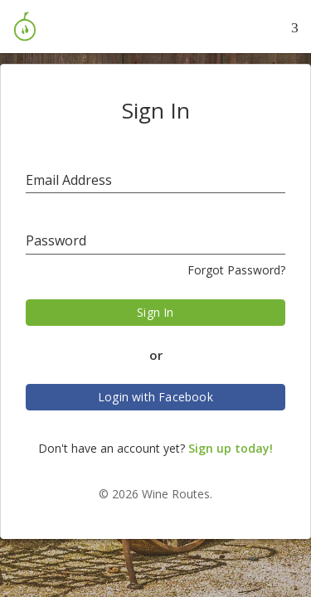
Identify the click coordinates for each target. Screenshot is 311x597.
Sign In (155, 312)
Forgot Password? (236, 270)
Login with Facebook (155, 397)
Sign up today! (230, 448)
